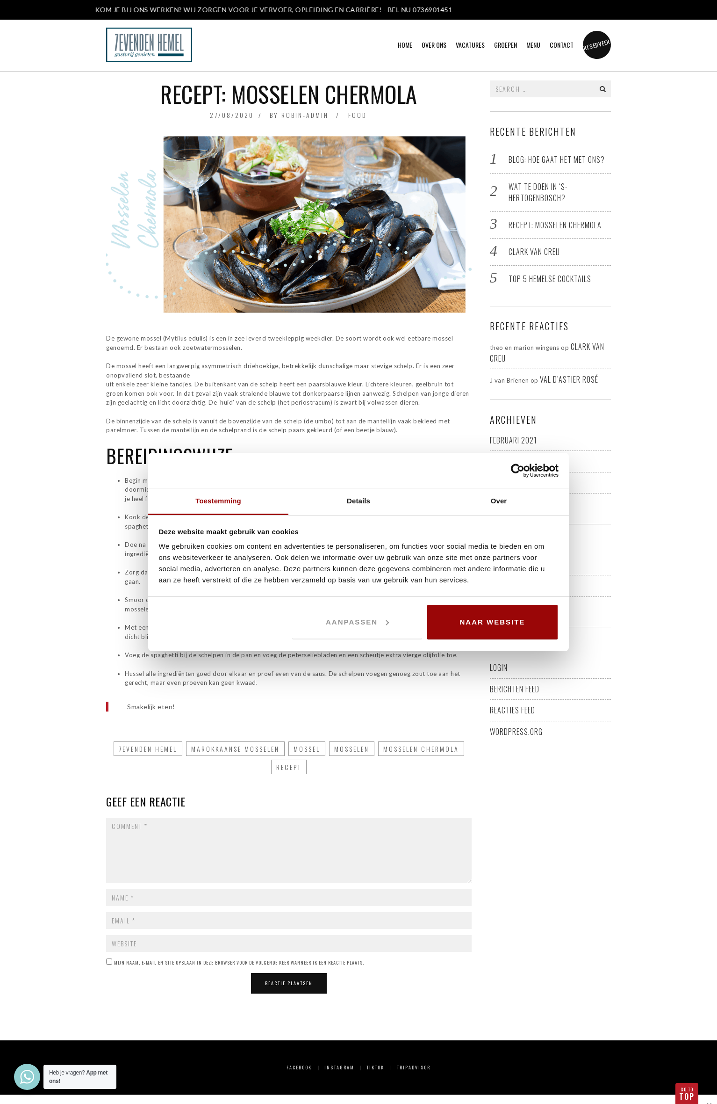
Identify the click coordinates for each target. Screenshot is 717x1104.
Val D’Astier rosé (569, 379)
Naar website (492, 622)
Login (499, 667)
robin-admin (305, 115)
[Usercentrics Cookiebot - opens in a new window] (518, 471)
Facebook (299, 1067)
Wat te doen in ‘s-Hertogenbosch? (538, 192)
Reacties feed (512, 710)
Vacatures (470, 45)
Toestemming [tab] (218, 501)
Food (357, 115)
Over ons (434, 45)
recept (288, 767)
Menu (533, 45)
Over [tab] (499, 501)
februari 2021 (513, 440)
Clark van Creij (534, 251)
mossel (307, 749)
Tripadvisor (413, 1067)
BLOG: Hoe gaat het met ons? (557, 159)
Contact (562, 45)
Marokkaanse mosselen (235, 749)
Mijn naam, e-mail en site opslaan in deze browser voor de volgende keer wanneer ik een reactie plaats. (239, 962)
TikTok (375, 1067)
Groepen (505, 45)
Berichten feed (514, 689)
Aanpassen (357, 622)
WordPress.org (516, 731)
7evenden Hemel (148, 749)
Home (405, 45)
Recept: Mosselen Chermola (555, 225)
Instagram (339, 1067)
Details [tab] (358, 501)
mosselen (351, 749)
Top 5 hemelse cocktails (550, 278)
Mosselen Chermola (421, 749)
